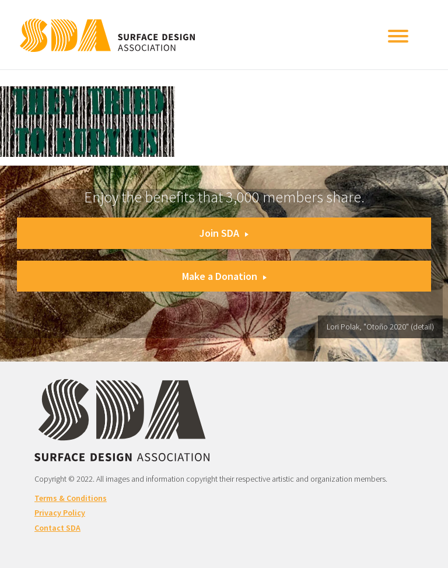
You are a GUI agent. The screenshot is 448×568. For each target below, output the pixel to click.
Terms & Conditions (70, 498)
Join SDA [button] (224, 233)
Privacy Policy (59, 512)
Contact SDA (57, 528)
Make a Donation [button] (224, 276)
